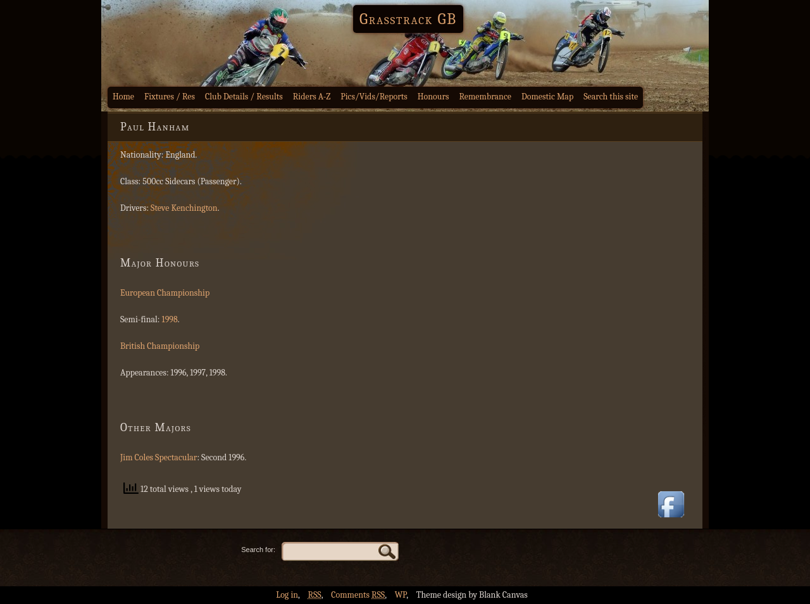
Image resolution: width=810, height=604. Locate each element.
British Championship (159, 346)
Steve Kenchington (184, 208)
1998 (170, 319)
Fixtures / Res (169, 96)
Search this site (610, 96)
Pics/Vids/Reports (374, 96)
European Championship (164, 292)
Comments (358, 594)
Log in (287, 594)
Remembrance (485, 96)
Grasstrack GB (408, 19)
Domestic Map (547, 96)
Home (123, 96)
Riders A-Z (312, 96)
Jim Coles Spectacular (158, 457)
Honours (433, 96)
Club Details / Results (244, 96)
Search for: (258, 549)
